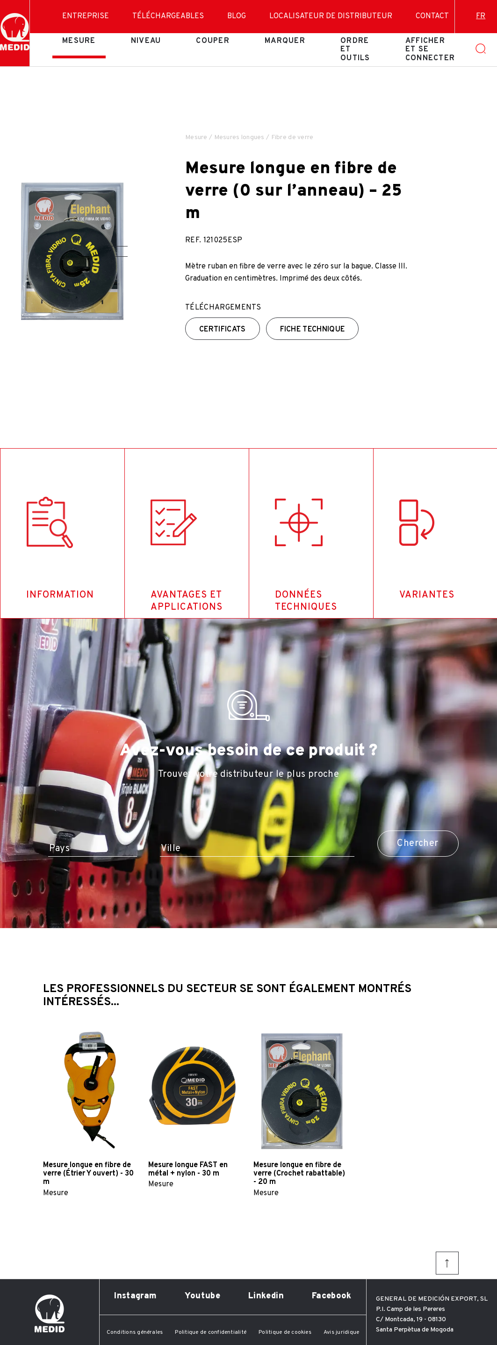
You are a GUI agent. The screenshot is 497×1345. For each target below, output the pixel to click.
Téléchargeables (168, 16)
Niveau (146, 41)
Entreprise (85, 16)
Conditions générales (135, 1332)
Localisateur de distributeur (330, 16)
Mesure (79, 41)
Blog (236, 16)
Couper (213, 41)
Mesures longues (239, 137)
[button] (121, 256)
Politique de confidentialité (210, 1332)
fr (480, 16)
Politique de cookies (285, 1332)
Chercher (417, 844)
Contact (432, 16)
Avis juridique (341, 1332)
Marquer (285, 41)
